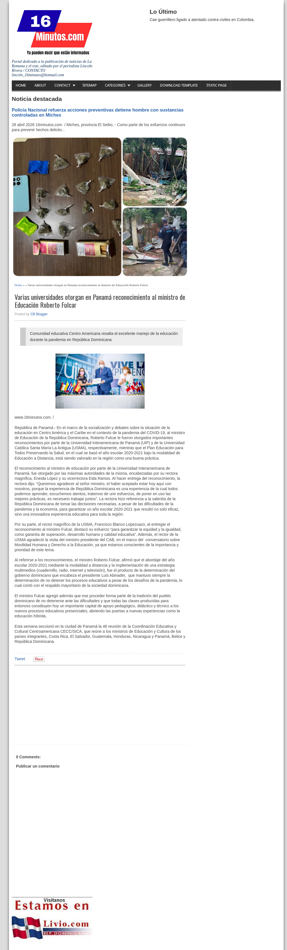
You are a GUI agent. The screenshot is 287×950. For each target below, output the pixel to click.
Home (21, 85)
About (40, 85)
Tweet (20, 659)
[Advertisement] (58, 704)
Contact (62, 85)
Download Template (179, 85)
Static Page (216, 85)
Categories (115, 85)
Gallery (144, 85)
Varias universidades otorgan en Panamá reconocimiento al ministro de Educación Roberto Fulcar (100, 301)
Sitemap (89, 85)
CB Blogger (39, 314)
